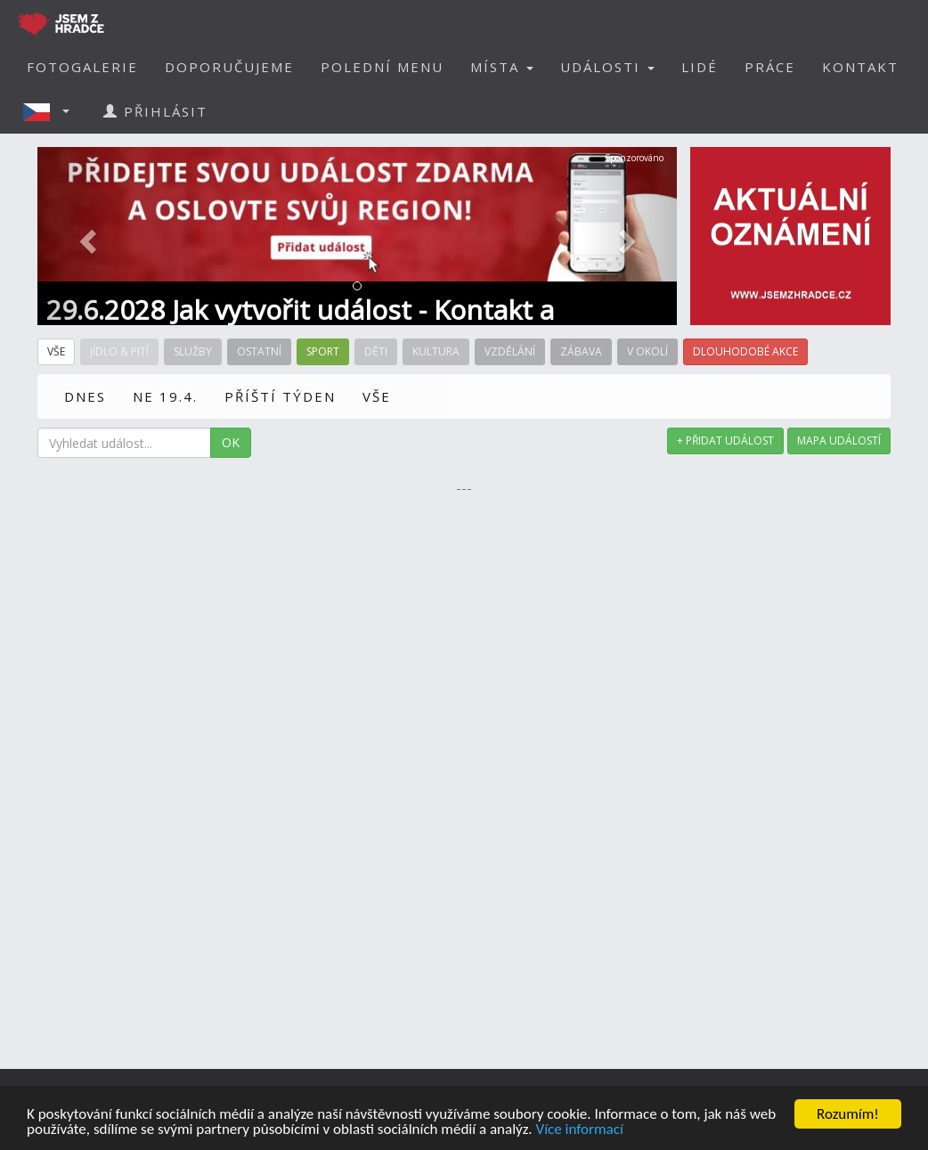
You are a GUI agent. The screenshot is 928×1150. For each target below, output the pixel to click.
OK (231, 442)
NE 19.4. (165, 396)
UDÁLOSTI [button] (607, 67)
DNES (85, 396)
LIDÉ (699, 67)
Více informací (579, 1130)
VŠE (376, 396)
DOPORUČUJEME (229, 67)
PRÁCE (770, 67)
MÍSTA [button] (501, 67)
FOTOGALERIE (82, 67)
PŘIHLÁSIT (155, 111)
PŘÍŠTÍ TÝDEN (280, 396)
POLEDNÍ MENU (382, 67)
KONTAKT (860, 67)
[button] (51, 111)
